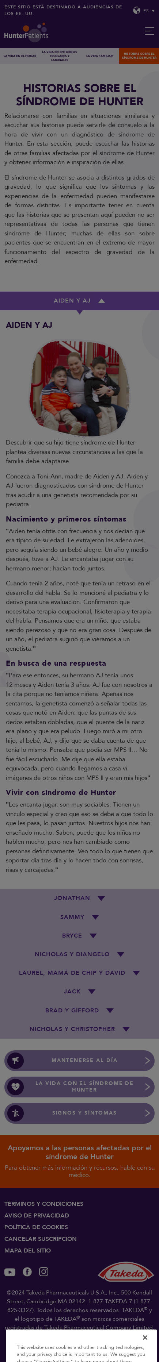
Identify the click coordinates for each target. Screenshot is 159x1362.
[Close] (145, 1346)
